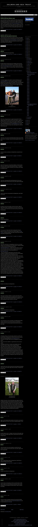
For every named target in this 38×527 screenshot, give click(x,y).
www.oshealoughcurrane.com (7, 65)
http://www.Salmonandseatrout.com (20, 521)
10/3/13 (2, 363)
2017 (27, 51)
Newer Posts (3, 509)
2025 (27, 39)
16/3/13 (2, 242)
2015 (27, 54)
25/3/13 (2, 116)
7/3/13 (2, 430)
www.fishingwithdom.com (14, 39)
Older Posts (21, 509)
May (28, 68)
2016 (27, 52)
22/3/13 (2, 162)
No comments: (19, 29)
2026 (27, 38)
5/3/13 (2, 459)
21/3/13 (2, 177)
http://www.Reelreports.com (20, 520)
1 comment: (19, 504)
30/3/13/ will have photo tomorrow (9, 36)
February (28, 117)
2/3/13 (2, 480)
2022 (27, 44)
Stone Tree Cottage (20, 523)
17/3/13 (2, 227)
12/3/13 (2, 318)
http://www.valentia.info (20, 522)
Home (12, 509)
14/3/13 (2, 293)
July (28, 65)
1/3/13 (2, 496)
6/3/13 (2, 444)
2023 (27, 42)
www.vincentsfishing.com (16, 23)
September (29, 62)
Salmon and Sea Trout (19, 4)
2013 (27, 57)
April (28, 69)
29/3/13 (2, 51)
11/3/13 (2, 333)
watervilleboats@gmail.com (5, 84)
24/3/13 (2, 135)
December (29, 58)
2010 (27, 123)
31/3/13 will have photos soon (8, 18)
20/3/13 (2, 190)
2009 (27, 124)
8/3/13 (2, 417)
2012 (27, 120)
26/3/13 (2, 77)
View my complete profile (30, 140)
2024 (27, 41)
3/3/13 (2, 469)
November (29, 59)
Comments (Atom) (8, 511)
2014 (27, 55)
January (28, 118)
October (28, 61)
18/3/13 (2, 217)
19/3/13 (2, 203)
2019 (27, 48)
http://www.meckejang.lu (20, 519)
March (28, 71)
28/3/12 (2, 60)
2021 (27, 45)
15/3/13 (2, 281)
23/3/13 (2, 149)
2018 (27, 49)
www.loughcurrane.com (4, 251)
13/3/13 (2, 308)
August (28, 64)
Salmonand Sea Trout (30, 132)
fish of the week (9, 501)
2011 (27, 121)
